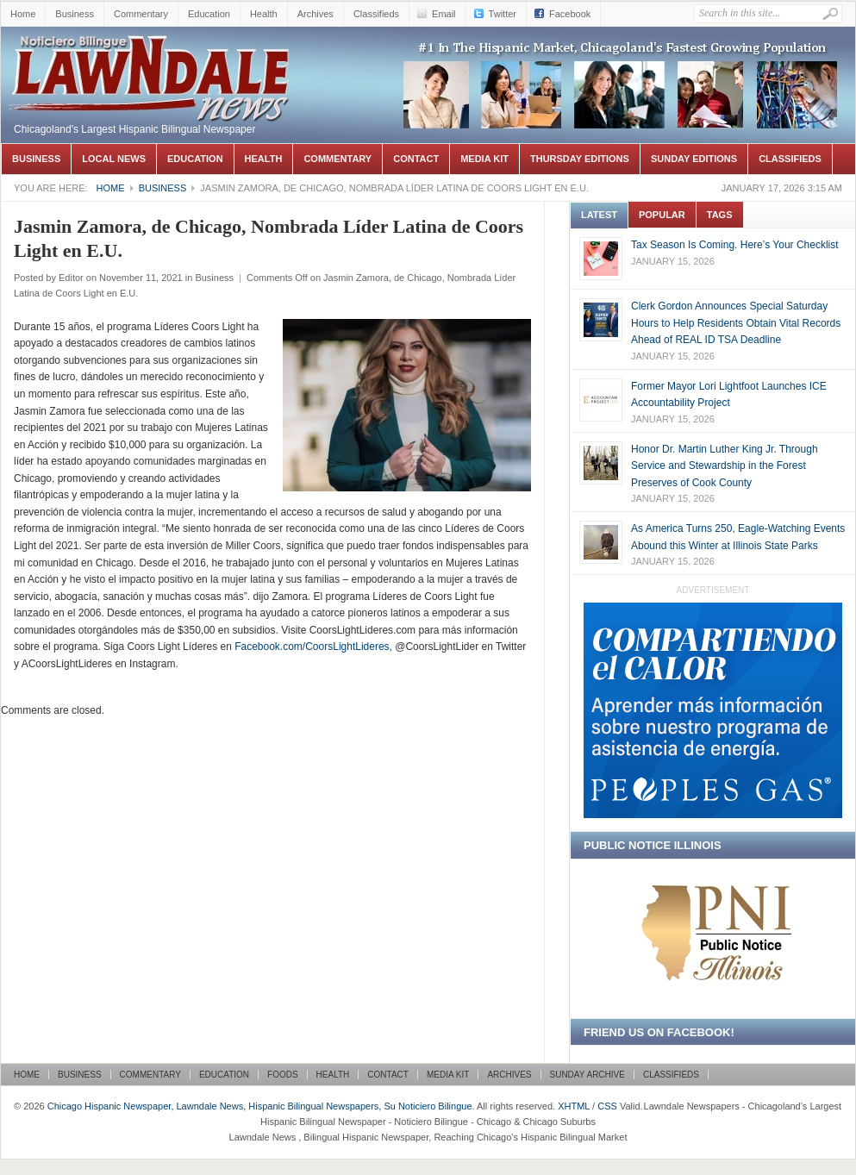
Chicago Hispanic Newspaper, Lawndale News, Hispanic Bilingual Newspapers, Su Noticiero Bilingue (152, 52)
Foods (282, 1074)
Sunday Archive (587, 1074)
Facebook (569, 14)
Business (74, 14)
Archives (315, 14)
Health (264, 14)
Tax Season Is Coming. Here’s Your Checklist (735, 245)
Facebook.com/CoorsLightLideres (311, 647)
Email (444, 14)
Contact (416, 158)
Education (209, 14)
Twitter (502, 14)
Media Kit (484, 158)
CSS (607, 1106)
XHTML (574, 1106)
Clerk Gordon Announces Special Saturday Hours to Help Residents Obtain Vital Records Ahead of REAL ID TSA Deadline (735, 323)
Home (22, 14)
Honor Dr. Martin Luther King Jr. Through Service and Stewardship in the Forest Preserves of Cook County (724, 466)
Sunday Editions (694, 158)
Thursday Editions (579, 158)
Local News (114, 158)
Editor (71, 277)
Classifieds (376, 14)
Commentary (141, 14)
